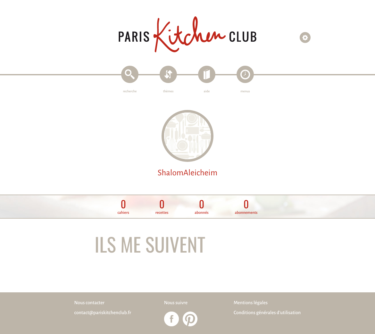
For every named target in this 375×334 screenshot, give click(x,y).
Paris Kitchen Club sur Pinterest (190, 319)
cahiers (123, 207)
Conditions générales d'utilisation (267, 312)
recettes (162, 207)
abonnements (246, 207)
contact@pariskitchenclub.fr (102, 312)
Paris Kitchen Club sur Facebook (171, 319)
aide (207, 91)
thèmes (168, 91)
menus (245, 91)
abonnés (202, 207)
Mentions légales (251, 302)
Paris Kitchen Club (187, 34)
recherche (130, 91)
